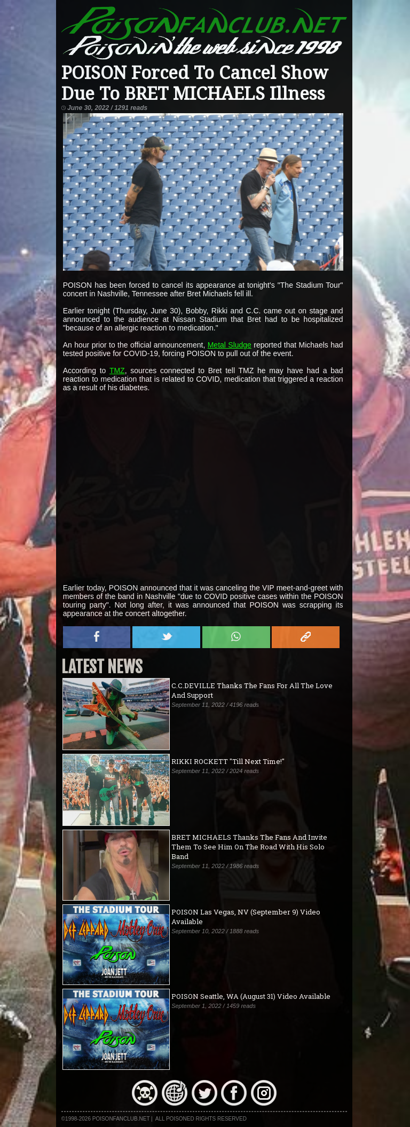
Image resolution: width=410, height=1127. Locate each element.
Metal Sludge (229, 345)
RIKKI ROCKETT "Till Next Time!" (228, 761)
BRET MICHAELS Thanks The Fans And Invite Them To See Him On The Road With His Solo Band (249, 846)
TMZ (117, 370)
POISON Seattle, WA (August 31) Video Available (250, 996)
